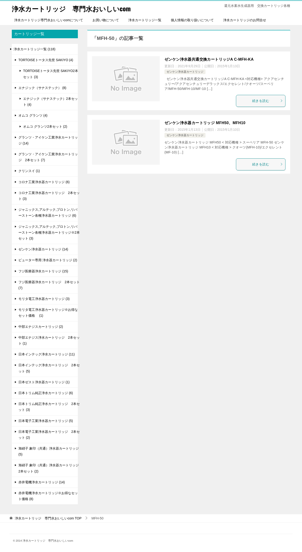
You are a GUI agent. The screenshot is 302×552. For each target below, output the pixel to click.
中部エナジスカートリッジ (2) (40, 327)
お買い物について (105, 20)
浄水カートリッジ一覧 (144, 20)
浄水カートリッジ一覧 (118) (34, 49)
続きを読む (267, 101)
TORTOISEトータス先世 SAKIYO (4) (45, 60)
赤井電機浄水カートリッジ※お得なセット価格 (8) (48, 496)
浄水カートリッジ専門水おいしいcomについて (48, 20)
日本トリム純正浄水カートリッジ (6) (45, 393)
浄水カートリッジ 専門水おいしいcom (75, 8)
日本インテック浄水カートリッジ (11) (46, 354)
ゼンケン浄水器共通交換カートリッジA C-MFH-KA (209, 59)
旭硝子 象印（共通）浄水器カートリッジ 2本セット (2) (48, 468)
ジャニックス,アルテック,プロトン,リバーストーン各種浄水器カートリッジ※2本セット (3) (49, 232)
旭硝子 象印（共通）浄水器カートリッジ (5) (48, 451)
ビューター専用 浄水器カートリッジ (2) (47, 260)
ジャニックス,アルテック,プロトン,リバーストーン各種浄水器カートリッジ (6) (47, 212)
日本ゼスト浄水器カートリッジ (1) (44, 382)
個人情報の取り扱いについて (192, 20)
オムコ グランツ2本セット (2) (45, 126)
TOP (48, 518)
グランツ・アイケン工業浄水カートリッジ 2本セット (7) (48, 157)
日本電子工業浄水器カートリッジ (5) (45, 421)
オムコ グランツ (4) (32, 115)
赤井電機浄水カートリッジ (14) (41, 482)
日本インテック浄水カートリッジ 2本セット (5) (49, 368)
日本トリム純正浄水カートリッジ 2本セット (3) (49, 407)
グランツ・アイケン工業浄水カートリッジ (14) (48, 140)
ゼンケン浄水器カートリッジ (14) (43, 249)
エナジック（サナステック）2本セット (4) (50, 101)
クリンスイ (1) (29, 171)
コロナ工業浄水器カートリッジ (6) (44, 182)
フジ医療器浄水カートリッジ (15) (43, 271)
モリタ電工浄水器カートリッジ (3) (44, 299)
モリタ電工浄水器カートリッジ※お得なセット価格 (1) (48, 312)
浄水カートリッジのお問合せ (244, 20)
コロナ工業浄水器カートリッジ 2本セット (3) (49, 196)
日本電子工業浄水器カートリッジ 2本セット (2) (49, 434)
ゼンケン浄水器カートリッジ (185, 71)
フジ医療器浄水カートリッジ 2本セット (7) (49, 285)
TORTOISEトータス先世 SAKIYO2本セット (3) (50, 74)
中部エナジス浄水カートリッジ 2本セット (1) (49, 340)
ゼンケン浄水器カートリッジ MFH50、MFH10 (204, 123)
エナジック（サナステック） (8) (42, 88)
